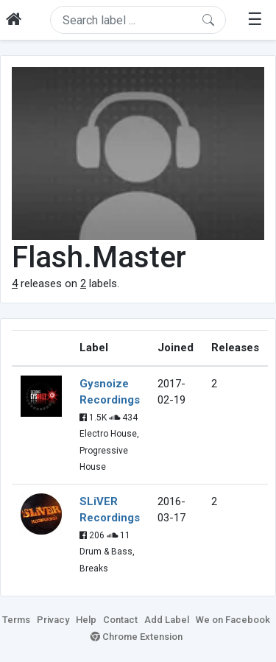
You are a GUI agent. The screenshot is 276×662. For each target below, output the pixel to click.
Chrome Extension (137, 636)
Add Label (166, 619)
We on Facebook (233, 619)
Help (86, 619)
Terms (16, 619)
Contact (120, 619)
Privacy (53, 619)
